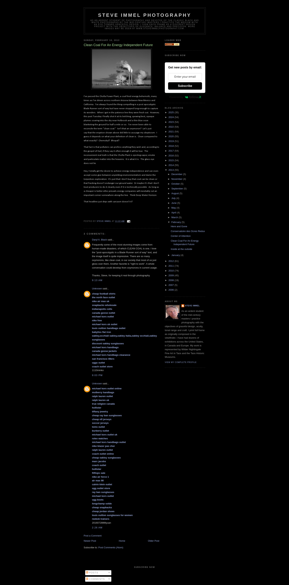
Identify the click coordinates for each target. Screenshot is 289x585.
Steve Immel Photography (144, 15)
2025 (171, 112)
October (176, 183)
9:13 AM (97, 280)
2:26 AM (97, 527)
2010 (171, 270)
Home (122, 540)
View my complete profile (181, 362)
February (176, 222)
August (175, 193)
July (173, 198)
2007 (171, 285)
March (175, 217)
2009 (171, 275)
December (177, 174)
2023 (171, 122)
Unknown (97, 288)
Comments (95, 579)
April (174, 212)
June (174, 203)
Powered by (185, 97)
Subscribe (185, 85)
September (177, 188)
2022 (171, 126)
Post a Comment (93, 535)
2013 (171, 170)
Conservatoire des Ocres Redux (188, 231)
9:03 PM (97, 375)
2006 (171, 289)
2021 (171, 131)
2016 (171, 155)
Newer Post (90, 540)
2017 (171, 150)
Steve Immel (192, 306)
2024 (171, 117)
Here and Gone (179, 226)
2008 (171, 280)
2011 (171, 265)
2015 (171, 160)
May (174, 207)
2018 (171, 146)
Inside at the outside (181, 249)
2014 (171, 165)
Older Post (153, 540)
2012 (171, 261)
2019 (171, 141)
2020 (171, 136)
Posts (92, 572)
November (177, 179)
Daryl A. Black (99, 239)
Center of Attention (181, 236)
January (176, 255)
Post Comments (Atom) (110, 547)
